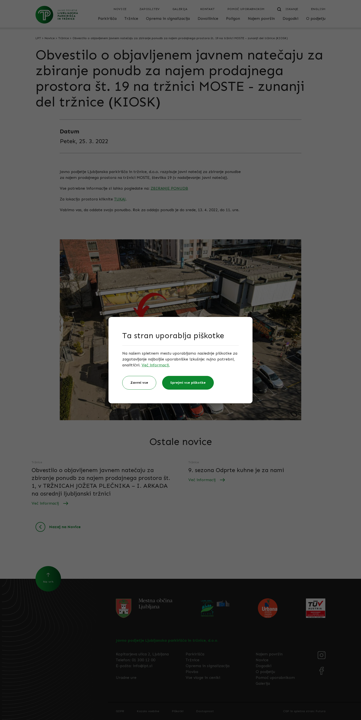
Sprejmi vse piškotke (188, 383)
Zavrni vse (139, 383)
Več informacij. (156, 365)
